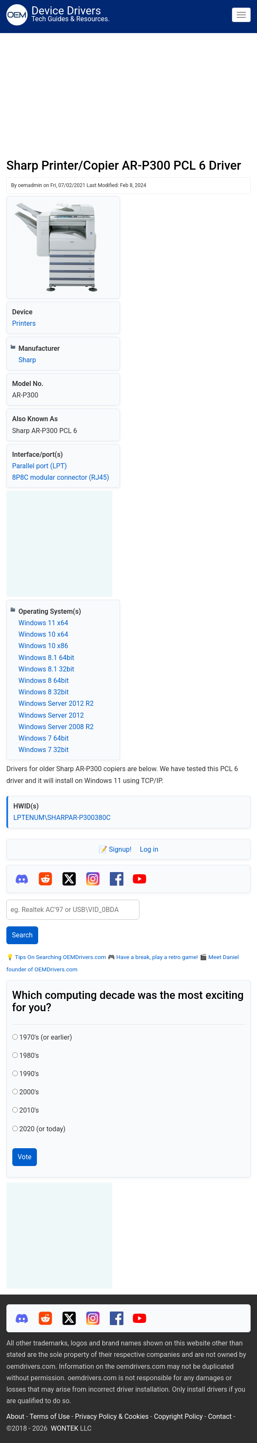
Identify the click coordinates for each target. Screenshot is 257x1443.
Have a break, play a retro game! (156, 957)
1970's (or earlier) (45, 1037)
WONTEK (64, 1428)
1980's (29, 1055)
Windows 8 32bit (44, 692)
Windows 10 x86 (43, 646)
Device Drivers (66, 10)
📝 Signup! (115, 849)
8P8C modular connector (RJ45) (60, 477)
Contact (220, 1416)
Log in (149, 849)
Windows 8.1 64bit (47, 658)
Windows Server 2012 (51, 715)
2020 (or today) (42, 1129)
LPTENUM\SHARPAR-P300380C (62, 818)
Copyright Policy (178, 1416)
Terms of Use (50, 1416)
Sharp (27, 360)
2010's (29, 1110)
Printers (24, 323)
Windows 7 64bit (44, 738)
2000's (29, 1092)
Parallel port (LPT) (39, 466)
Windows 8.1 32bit (47, 669)
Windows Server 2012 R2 (56, 703)
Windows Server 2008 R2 (56, 727)
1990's (29, 1074)
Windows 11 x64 (43, 623)
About (15, 1416)
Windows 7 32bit (44, 750)
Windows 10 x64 (43, 634)
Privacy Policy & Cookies (112, 1416)
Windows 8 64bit (44, 681)
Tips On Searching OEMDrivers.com (60, 957)
